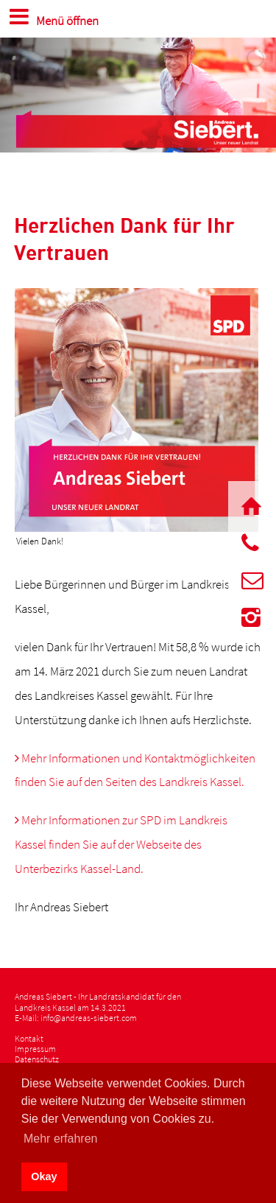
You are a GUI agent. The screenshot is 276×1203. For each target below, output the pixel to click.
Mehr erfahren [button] (61, 1138)
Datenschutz (37, 1059)
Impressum (35, 1048)
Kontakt (29, 1038)
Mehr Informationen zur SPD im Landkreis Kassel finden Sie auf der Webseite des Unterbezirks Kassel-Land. (121, 844)
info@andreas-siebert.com (88, 1017)
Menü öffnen (52, 16)
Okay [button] (44, 1176)
